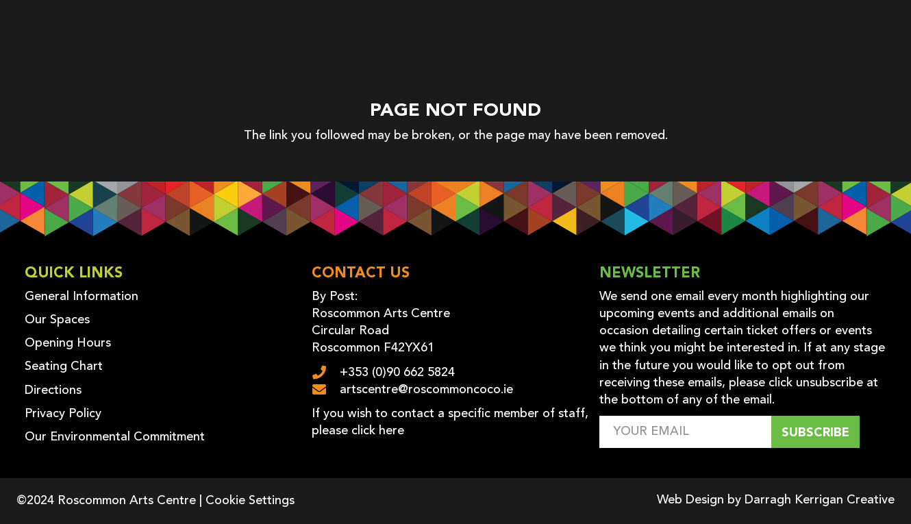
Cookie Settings (250, 501)
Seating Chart (64, 366)
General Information (81, 296)
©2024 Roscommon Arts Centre (106, 501)
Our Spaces (57, 320)
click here (377, 431)
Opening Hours (68, 343)
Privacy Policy (63, 414)
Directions (53, 390)
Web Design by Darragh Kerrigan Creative (776, 500)
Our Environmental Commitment (115, 437)
